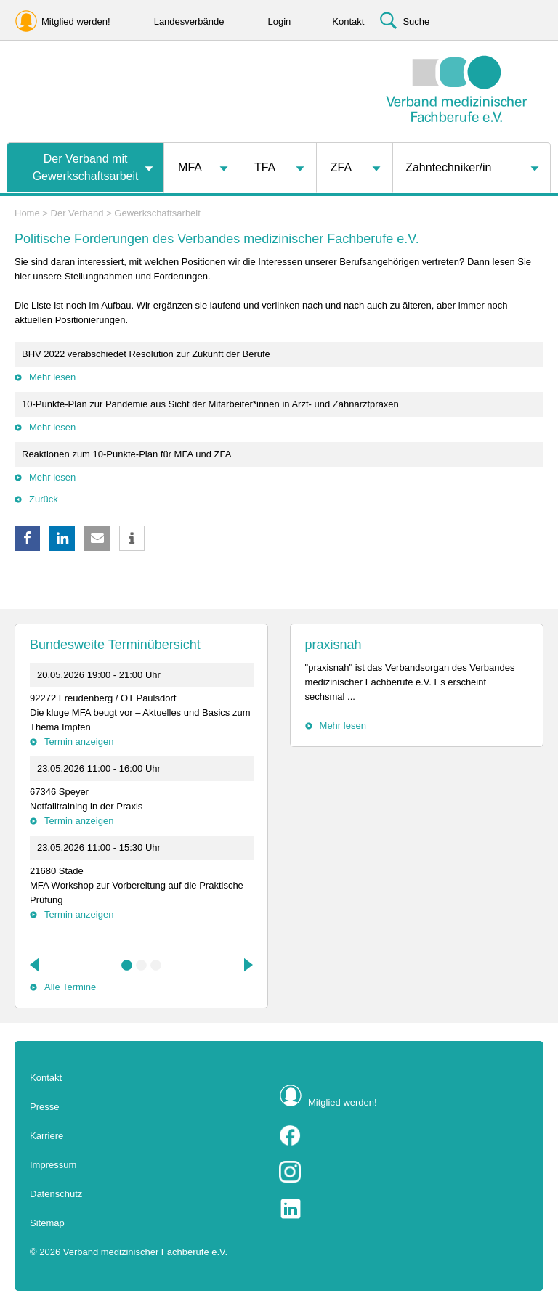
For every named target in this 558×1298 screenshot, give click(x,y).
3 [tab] (156, 965)
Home (27, 213)
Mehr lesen (52, 377)
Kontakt (46, 1077)
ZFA (341, 167)
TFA (264, 167)
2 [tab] (141, 965)
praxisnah (333, 644)
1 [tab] (127, 965)
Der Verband (77, 213)
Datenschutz (56, 1193)
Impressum (53, 1164)
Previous (35, 964)
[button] (27, 538)
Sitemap (47, 1222)
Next (247, 964)
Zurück (43, 499)
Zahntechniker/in (448, 167)
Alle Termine (70, 986)
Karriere (46, 1135)
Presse (44, 1106)
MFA (190, 167)
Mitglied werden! (342, 1102)
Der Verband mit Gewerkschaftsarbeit (86, 167)
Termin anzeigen (78, 741)
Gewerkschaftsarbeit (157, 213)
